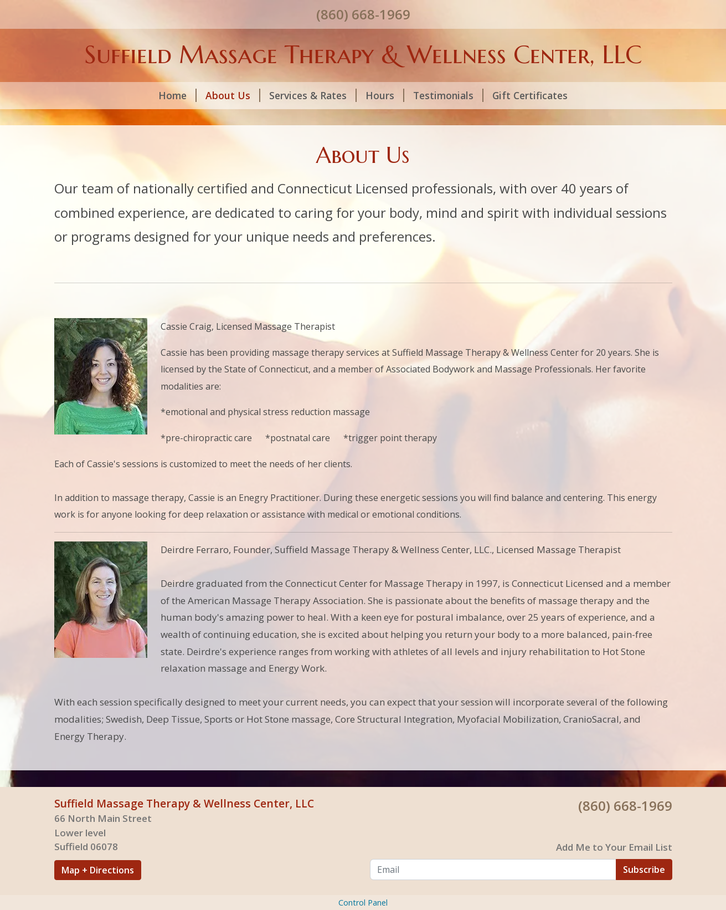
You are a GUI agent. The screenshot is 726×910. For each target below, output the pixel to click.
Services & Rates (313, 95)
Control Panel (363, 902)
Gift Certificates (530, 95)
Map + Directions (97, 870)
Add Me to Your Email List (614, 847)
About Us (232, 95)
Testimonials (448, 95)
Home (177, 95)
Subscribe (644, 869)
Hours (384, 95)
